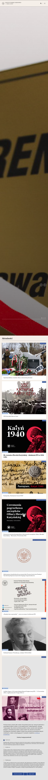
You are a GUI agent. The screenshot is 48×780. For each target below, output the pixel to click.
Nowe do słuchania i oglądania (15, 640)
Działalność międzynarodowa (15, 575)
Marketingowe (8, 760)
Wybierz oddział (10, 3)
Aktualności (7, 129)
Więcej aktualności (39, 568)
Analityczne (7, 747)
